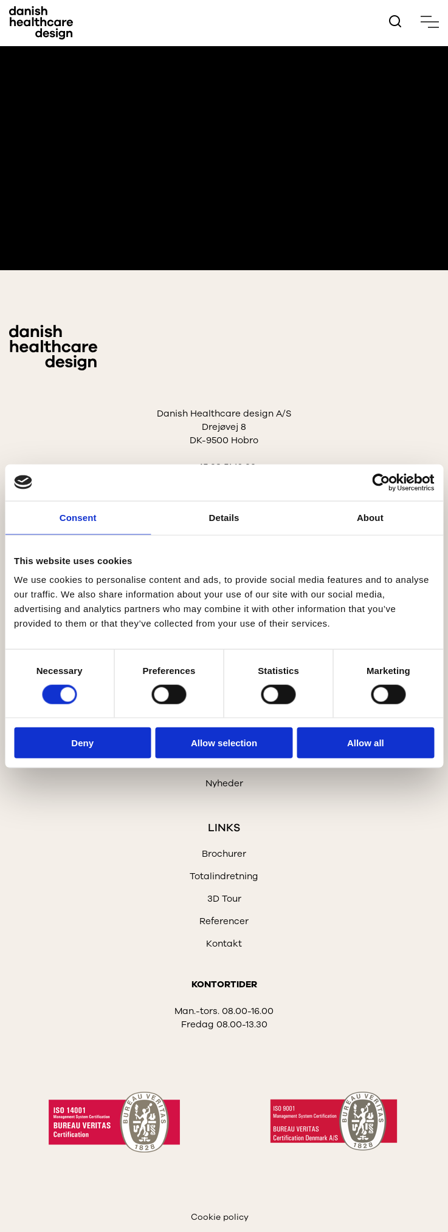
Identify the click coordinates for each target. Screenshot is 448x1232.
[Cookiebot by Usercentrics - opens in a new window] (381, 482)
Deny (82, 743)
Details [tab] (224, 517)
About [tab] (370, 517)
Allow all (365, 743)
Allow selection (224, 743)
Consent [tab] (78, 517)
